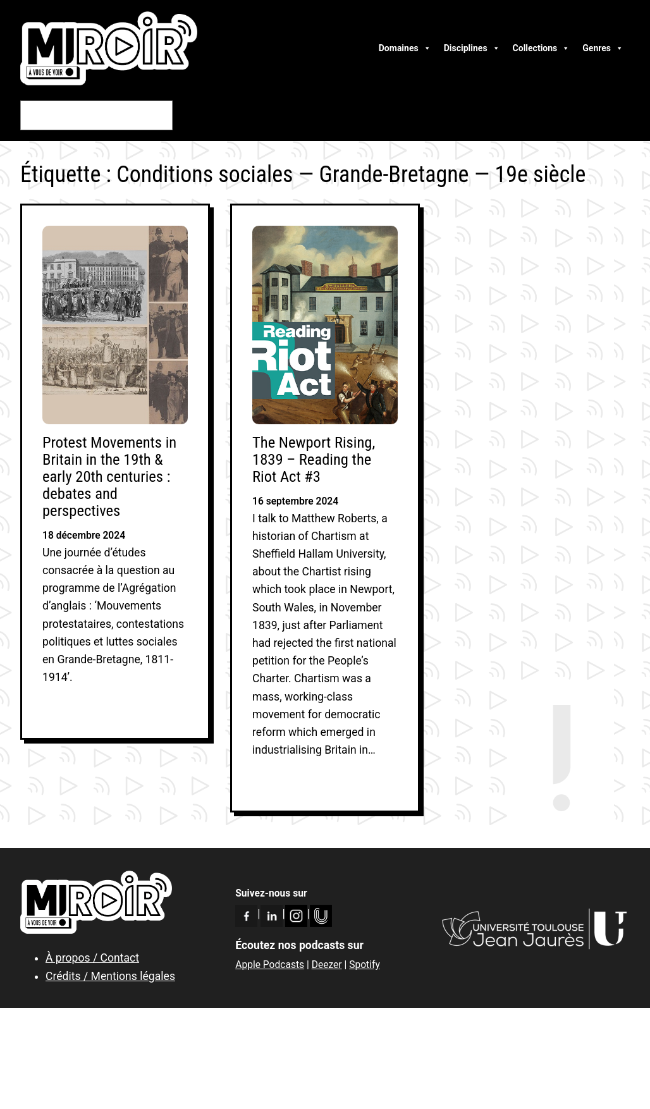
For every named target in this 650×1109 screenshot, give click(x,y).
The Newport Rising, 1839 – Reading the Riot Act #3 (313, 459)
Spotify (364, 965)
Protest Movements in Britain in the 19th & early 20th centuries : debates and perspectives (109, 476)
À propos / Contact (92, 958)
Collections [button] (541, 48)
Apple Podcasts (269, 965)
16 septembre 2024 (295, 501)
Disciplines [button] (472, 48)
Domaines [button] (405, 48)
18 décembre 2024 (83, 535)
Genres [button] (602, 48)
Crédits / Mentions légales (110, 976)
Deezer (327, 965)
